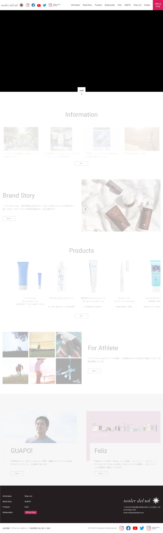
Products (98, 5)
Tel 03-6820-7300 (130, 510)
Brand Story (87, 5)
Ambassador (110, 5)
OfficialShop (158, 5)
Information (75, 5)
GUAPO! (127, 5)
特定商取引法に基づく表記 (40, 528)
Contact (147, 5)
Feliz (120, 5)
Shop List (137, 5)
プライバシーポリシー (19, 528)
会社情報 (6, 528)
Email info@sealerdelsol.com (134, 513)
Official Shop (31, 512)
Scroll (81, 90)
